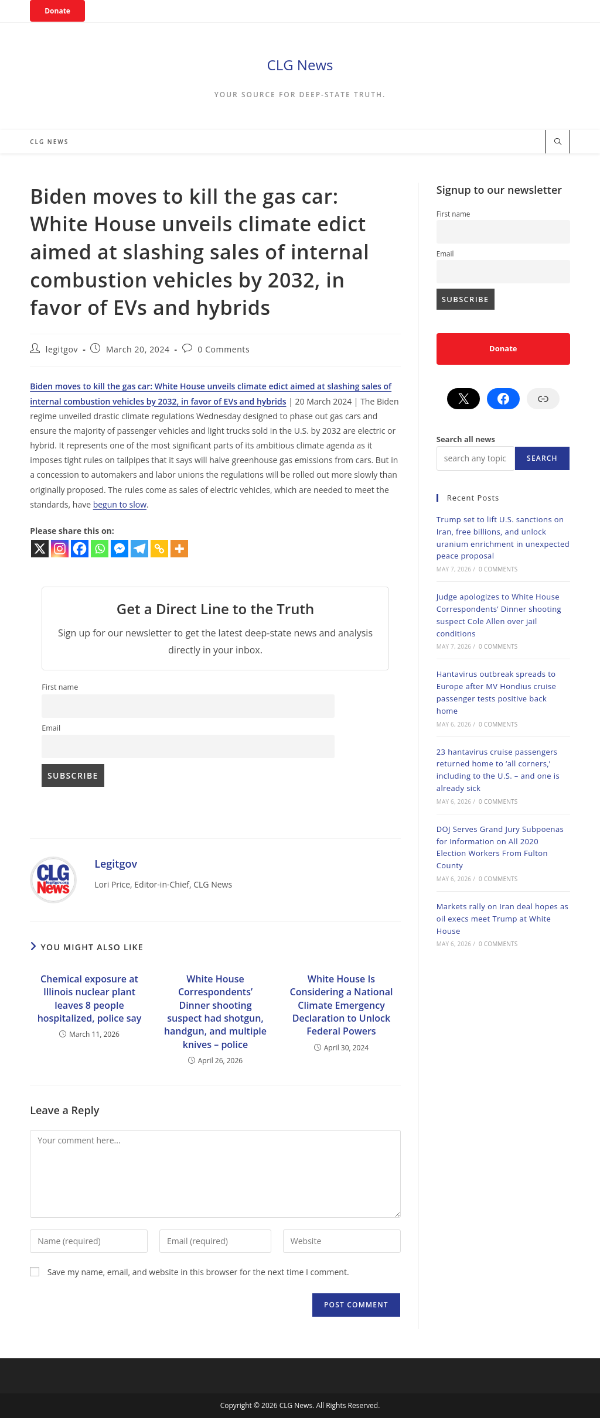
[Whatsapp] (99, 548)
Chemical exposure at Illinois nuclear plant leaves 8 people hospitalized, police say (90, 998)
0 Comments (223, 349)
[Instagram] (60, 548)
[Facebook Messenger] (119, 548)
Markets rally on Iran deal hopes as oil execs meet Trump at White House (502, 918)
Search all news (466, 439)
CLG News (300, 64)
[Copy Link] (159, 548)
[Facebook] (79, 548)
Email (51, 728)
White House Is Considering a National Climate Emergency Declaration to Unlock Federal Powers (341, 1005)
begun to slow (119, 504)
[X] (40, 548)
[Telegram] (139, 548)
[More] (179, 548)
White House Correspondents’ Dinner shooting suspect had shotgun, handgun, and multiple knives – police (215, 1011)
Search (542, 458)
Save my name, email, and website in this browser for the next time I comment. (198, 1271)
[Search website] (558, 142)
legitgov (62, 349)
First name (60, 687)
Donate (57, 11)
